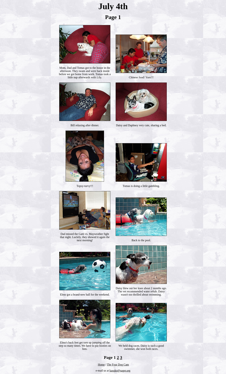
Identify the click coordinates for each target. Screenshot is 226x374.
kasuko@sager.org (119, 370)
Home (101, 364)
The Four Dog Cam (118, 364)
